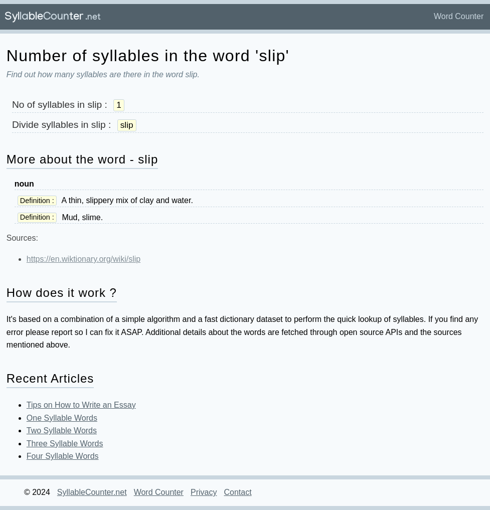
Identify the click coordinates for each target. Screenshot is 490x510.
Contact (237, 492)
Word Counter (458, 16)
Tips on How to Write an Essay (81, 405)
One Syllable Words (62, 418)
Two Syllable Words (62, 430)
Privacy (204, 492)
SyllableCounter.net (92, 492)
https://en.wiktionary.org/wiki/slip (83, 259)
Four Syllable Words (63, 456)
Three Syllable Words (65, 443)
